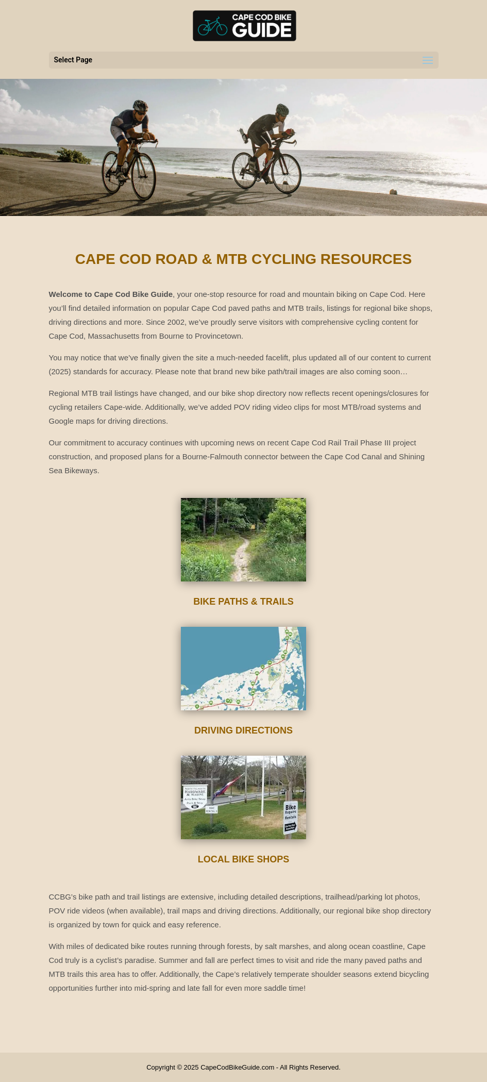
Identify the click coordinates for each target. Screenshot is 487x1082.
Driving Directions (243, 730)
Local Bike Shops (244, 859)
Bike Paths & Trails (243, 601)
